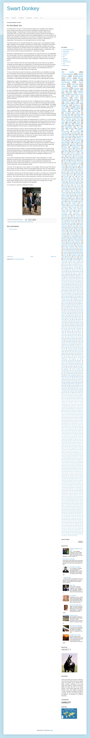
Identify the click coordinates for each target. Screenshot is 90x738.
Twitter (36, 18)
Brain (69, 398)
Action (71, 303)
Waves (81, 302)
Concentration (78, 328)
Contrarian (63, 271)
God (73, 480)
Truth (78, 127)
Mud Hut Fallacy (80, 423)
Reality (68, 229)
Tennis (62, 321)
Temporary (65, 347)
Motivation (74, 159)
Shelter (62, 519)
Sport (69, 123)
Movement (72, 264)
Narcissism (80, 499)
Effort (80, 329)
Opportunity (78, 315)
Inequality (78, 173)
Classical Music (79, 455)
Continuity (63, 402)
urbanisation (71, 267)
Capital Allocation (65, 326)
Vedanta (68, 440)
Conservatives (64, 239)
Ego (79, 176)
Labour (69, 164)
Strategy (80, 522)
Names (64, 424)
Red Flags (65, 510)
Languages (68, 113)
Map (81, 420)
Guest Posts (65, 53)
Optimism (76, 426)
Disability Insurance (73, 405)
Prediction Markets (70, 507)
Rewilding (81, 285)
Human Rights (68, 208)
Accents (72, 443)
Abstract (73, 322)
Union (81, 529)
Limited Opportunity (71, 337)
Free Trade (72, 411)
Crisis (81, 404)
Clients (62, 456)
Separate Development (72, 518)
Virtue (70, 532)
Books (69, 78)
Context (71, 233)
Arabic (82, 445)
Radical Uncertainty (65, 429)
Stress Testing (64, 523)
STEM (74, 299)
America (68, 323)
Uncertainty (75, 259)
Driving (80, 407)
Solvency (80, 385)
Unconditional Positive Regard (67, 529)
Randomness (75, 169)
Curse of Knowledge (78, 461)
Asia (62, 159)
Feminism (81, 197)
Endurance (74, 111)
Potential (67, 341)
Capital (78, 113)
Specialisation (66, 265)
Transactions (67, 259)
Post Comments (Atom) (18, 259)
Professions (65, 380)
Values (64, 267)
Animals (71, 445)
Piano (77, 339)
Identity (68, 96)
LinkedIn (13, 18)
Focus (68, 216)
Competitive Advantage (66, 214)
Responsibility (74, 285)
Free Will (66, 255)
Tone (64, 528)
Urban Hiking (73, 531)
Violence (74, 275)
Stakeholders (64, 386)
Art (41, 18)
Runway (67, 513)
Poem (81, 506)
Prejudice (63, 154)
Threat (82, 526)
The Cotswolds (68, 526)
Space (66, 137)
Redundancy (79, 297)
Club (64, 328)
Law (74, 488)
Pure (68, 509)
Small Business (80, 300)
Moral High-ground (75, 497)
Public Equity (79, 427)
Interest (71, 175)
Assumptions (63, 395)
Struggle (76, 523)
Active (73, 351)
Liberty (62, 491)
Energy (63, 164)
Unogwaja (63, 183)
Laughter (70, 488)
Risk (62, 91)
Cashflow (74, 453)
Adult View (79, 322)
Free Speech (72, 204)
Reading (73, 297)
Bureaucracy (63, 450)
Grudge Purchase (75, 481)
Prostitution (79, 341)
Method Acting (64, 496)
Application (77, 445)
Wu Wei (66, 160)
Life (66, 372)
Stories (76, 97)
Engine (75, 86)
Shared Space (79, 245)
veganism (77, 442)
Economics (76, 131)
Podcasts (76, 506)
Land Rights (80, 418)
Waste (80, 440)
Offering (81, 159)
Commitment (64, 213)
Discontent (81, 405)
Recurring (81, 509)
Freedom (63, 192)
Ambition (80, 394)
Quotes (81, 256)
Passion (66, 218)
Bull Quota (73, 207)
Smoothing (76, 519)
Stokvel (75, 386)
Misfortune (71, 496)
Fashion (68, 471)
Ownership (73, 181)
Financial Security (75, 140)
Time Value (74, 439)
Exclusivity (81, 408)
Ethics (74, 197)
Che (67, 455)
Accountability (66, 303)
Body (68, 268)
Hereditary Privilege (76, 255)
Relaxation (65, 60)
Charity (78, 148)
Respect (70, 157)
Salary (68, 287)
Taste (81, 525)
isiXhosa (71, 232)
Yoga (81, 100)
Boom (67, 449)
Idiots (82, 367)
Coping (78, 458)
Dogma (71, 407)
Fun (70, 310)
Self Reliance (68, 300)
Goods (69, 366)
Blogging (63, 144)
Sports (67, 436)
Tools (67, 321)
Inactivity (69, 484)
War (82, 111)
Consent (79, 195)
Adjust (74, 277)
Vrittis (73, 440)
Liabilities (80, 490)
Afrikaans (66, 253)
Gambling (69, 332)
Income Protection (76, 369)
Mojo (74, 421)
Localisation (73, 133)
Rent (75, 382)
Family (68, 169)
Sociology (81, 519)
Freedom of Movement (75, 240)
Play (82, 504)
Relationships (66, 65)
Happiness (76, 89)
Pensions (67, 339)
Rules (79, 221)
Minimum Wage (64, 315)
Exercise (65, 55)
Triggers (79, 528)
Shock (68, 433)
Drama (76, 407)
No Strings (80, 500)
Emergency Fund (72, 307)
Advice (66, 202)
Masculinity (79, 294)
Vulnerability (79, 532)
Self (79, 134)
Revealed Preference (66, 299)
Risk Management (73, 210)
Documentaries (64, 293)
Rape (71, 509)
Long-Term (73, 144)
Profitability (73, 341)
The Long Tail (79, 437)
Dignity (72, 465)
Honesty (78, 179)
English (62, 331)
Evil (64, 309)
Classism (70, 269)
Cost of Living (70, 404)
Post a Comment (13, 229)
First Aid (68, 474)
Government (64, 217)
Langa (66, 488)
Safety (81, 274)
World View (73, 218)
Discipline (63, 234)
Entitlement (69, 331)
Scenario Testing (68, 344)
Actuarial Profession (69, 246)
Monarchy (78, 227)
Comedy (63, 357)
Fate (72, 410)
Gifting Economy (65, 294)
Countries (65, 88)
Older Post (53, 256)
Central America (79, 326)
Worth (68, 351)
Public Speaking (66, 297)
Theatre (69, 275)
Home (7, 18)
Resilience (64, 111)
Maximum (79, 373)
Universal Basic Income (68, 49)
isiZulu (81, 392)
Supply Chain (78, 388)
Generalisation (71, 412)
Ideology (77, 367)
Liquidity (68, 313)
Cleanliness (68, 356)
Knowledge (76, 110)
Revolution (69, 318)
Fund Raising (69, 477)
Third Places (72, 347)
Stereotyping (75, 522)
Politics (74, 100)
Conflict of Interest (78, 401)
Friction (80, 271)
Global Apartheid (73, 249)
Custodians (64, 150)
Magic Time (72, 585)
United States (70, 288)
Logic (82, 372)
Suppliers (68, 525)
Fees (67, 472)
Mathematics (72, 373)
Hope (72, 367)
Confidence (72, 172)
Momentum (63, 296)
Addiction (63, 445)
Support (81, 258)
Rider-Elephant (79, 175)
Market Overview (79, 493)
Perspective (80, 236)
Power (68, 316)
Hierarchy (71, 173)
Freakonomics (65, 411)
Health (71, 217)
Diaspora (67, 465)
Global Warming (70, 414)
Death (66, 464)
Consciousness (72, 248)
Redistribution (70, 510)
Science (63, 230)
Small (74, 319)
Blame (62, 449)
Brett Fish (80, 398)
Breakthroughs (73, 449)
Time (63, 86)
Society (76, 345)
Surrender (79, 436)
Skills (62, 123)
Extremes (63, 364)
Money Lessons (80, 421)
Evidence (72, 469)
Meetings (74, 494)
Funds (75, 477)
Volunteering (70, 350)
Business (77, 123)
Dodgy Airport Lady (79, 306)
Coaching (67, 456)
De (61, 464)
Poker (75, 256)
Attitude (69, 395)
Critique (81, 459)
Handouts (72, 415)
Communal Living (77, 269)
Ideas (62, 122)
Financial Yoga (20, 221)
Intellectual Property (65, 312)
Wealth (69, 170)
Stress (76, 188)
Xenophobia (80, 201)
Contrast (63, 458)
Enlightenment (75, 468)
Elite (70, 408)
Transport (69, 528)
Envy (81, 468)
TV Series (73, 265)
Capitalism (80, 91)
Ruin (64, 287)
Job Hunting (78, 272)
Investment (64, 97)
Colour (72, 456)
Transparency (80, 265)
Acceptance (73, 178)
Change (68, 159)
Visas (74, 532)
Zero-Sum (67, 535)
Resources (79, 316)
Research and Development (67, 342)
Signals (65, 237)
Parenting (66, 198)
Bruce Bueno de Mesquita (69, 559)
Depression (68, 329)
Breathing (65, 58)
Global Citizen (66, 51)
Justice (77, 312)
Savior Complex (64, 515)
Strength (74, 252)
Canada (73, 450)
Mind (71, 421)
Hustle (69, 483)
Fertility (74, 364)
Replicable (79, 382)
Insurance (63, 175)
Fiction (76, 309)
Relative (68, 285)
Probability (63, 509)
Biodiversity (74, 325)
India (68, 334)
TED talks (70, 116)
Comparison (74, 202)
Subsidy (62, 525)
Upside (68, 531)
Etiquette (67, 469)
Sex (64, 385)
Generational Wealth (65, 478)
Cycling (62, 405)
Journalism (68, 487)
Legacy (62, 490)
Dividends (79, 360)
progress (76, 99)
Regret (76, 510)
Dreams (64, 307)
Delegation (74, 358)
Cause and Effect (74, 268)
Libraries (67, 491)
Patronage (81, 503)
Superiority (73, 436)
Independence (64, 181)
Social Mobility (79, 433)
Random (66, 145)
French (77, 411)
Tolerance (79, 347)
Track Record (80, 439)
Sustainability (68, 127)
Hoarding (73, 294)
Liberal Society (79, 217)
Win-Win (68, 322)
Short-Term (69, 319)
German (77, 412)
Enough (81, 178)
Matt (62, 494)
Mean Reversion (68, 375)
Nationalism (69, 92)
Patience (76, 274)
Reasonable (79, 429)
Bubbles (78, 211)
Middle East (70, 227)
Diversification (65, 407)
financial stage (73, 535)
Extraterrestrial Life (79, 469)
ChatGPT (63, 455)
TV (67, 437)
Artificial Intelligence (78, 170)
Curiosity (71, 306)
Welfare (63, 351)
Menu (67, 421)
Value (63, 128)
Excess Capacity (73, 293)
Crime (76, 404)
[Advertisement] (32, 243)
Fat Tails (69, 364)
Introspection (70, 418)
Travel (70, 106)
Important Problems (75, 153)
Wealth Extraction (64, 442)
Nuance (78, 502)
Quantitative (70, 243)
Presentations (64, 207)
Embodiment (64, 186)
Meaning (79, 186)
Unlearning (78, 163)
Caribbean (79, 277)
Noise (70, 139)
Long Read (65, 373)
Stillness (71, 237)
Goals (79, 234)
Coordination (73, 458)
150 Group (77, 185)
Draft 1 (75, 329)
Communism (76, 213)
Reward (70, 430)
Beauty (68, 325)
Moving (81, 497)
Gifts (64, 366)
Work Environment (66, 136)
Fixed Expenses (73, 262)
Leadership (63, 274)
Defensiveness (64, 358)
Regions (63, 285)
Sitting (71, 519)
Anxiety (76, 303)
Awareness (80, 446)
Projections (79, 380)
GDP (81, 411)
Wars (77, 440)
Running (66, 176)
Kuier (62, 372)
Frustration (63, 477)
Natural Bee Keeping (67, 376)
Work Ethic (76, 392)
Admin (67, 445)
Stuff (81, 523)
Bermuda (81, 353)
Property (73, 251)
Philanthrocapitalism (71, 284)
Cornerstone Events (72, 402)
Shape (80, 518)
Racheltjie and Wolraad (75, 567)
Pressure (68, 427)
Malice (73, 493)
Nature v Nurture (64, 500)
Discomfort (67, 191)
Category (69, 354)
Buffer (70, 91)
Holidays (75, 310)
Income (80, 310)
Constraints (78, 214)
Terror (62, 526)
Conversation (13, 221)
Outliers (69, 256)
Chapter (74, 354)
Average (69, 353)
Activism (70, 394)
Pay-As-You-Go (65, 504)
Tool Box (63, 348)
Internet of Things (74, 485)
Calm (70, 304)
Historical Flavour (74, 615)
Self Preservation (64, 516)
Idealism (73, 483)
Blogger (51, 730)
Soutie (73, 150)
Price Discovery (65, 108)
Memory (81, 160)
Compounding (79, 136)
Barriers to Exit (77, 164)
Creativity (77, 106)
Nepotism (74, 500)
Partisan (70, 503)
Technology (77, 108)
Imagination (79, 483)
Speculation (79, 434)
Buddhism (80, 449)
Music (62, 229)
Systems (72, 302)
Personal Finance (66, 148)
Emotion (72, 186)
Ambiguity (71, 195)
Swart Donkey (23, 8)
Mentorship (79, 281)
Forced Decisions (68, 179)
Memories (72, 281)
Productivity (67, 185)
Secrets (75, 344)
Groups (62, 272)
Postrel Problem (65, 194)
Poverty (63, 106)
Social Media (78, 157)
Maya (62, 375)
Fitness (73, 474)
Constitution (70, 261)
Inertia (62, 201)
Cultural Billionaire (73, 220)
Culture (66, 151)
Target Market (72, 437)
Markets (70, 242)
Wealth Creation (78, 350)
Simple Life (73, 433)
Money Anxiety (70, 221)
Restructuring (68, 512)
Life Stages (74, 491)
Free (80, 331)
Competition (65, 291)
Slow (67, 385)
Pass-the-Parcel (75, 296)
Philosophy (64, 100)
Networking (70, 274)
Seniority (79, 516)
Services (81, 383)
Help (74, 332)
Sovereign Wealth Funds (67, 223)
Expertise (64, 410)
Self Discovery (72, 515)
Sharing (70, 230)
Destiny (62, 465)
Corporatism (65, 306)
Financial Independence (78, 410)
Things (78, 526)
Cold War (63, 220)
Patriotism (80, 183)
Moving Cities (65, 499)
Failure (62, 262)
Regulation (63, 382)
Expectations (72, 183)
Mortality (64, 423)
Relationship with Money (67, 245)
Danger (80, 462)
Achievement (65, 394)
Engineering (68, 468)
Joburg (62, 487)
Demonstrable (72, 464)
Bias (65, 172)
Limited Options (72, 372)
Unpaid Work (72, 391)
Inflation (79, 334)
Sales (74, 318)
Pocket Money (70, 506)
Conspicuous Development (77, 253)
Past (81, 426)
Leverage (75, 490)
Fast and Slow (75, 471)
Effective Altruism (64, 408)
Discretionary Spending (76, 291)
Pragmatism (63, 379)
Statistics (80, 319)
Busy (79, 218)
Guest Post (64, 89)
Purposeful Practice (76, 194)
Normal (70, 502)
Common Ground (78, 456)
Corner (64, 459)
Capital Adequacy (74, 399)
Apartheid (67, 103)
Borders (68, 290)
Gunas (64, 483)
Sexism (64, 275)
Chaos (81, 268)
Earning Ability (72, 234)
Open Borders (75, 283)
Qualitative (80, 251)
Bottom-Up (65, 304)
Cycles (68, 462)
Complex (80, 150)
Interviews (72, 370)
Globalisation (65, 99)
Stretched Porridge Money (76, 605)
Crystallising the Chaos (75, 635)
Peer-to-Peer (72, 504)
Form (64, 475)
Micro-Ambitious (65, 142)
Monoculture (63, 497)
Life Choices (64, 281)
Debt (73, 176)
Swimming (63, 437)
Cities (73, 134)
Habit (76, 167)
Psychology (77, 114)
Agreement (80, 189)
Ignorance (73, 226)
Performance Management (74, 205)
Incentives (26, 221)
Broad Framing (67, 577)
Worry (80, 288)
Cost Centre (78, 357)
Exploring (79, 363)
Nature (68, 283)
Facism (64, 471)
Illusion (67, 417)
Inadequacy (66, 369)
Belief (82, 395)
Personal (63, 284)
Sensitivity (63, 518)
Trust (67, 130)
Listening (63, 133)
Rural (72, 513)
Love (62, 236)
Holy (69, 367)
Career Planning (66, 120)
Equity (69, 280)
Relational (70, 382)
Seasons (79, 299)
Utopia (76, 288)
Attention (63, 353)
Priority (80, 507)
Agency (63, 323)
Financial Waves (77, 199)
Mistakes (63, 283)
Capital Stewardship (73, 452)
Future (62, 332)
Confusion (63, 278)
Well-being (71, 442)
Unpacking (63, 531)
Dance (62, 199)
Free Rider (80, 475)
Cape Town (79, 450)
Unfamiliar (76, 529)
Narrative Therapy (71, 201)
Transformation (64, 389)
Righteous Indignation (77, 430)
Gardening (80, 477)
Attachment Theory (72, 446)
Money (80, 78)
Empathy (70, 167)
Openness (63, 426)
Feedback (80, 128)
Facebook (21, 18)
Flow (64, 63)
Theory (73, 526)
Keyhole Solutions (74, 487)
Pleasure (64, 506)
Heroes (79, 332)
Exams (65, 249)
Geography (73, 478)
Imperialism (64, 125)
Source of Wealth (72, 434)
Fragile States (69, 475)
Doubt (62, 216)
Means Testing (68, 494)
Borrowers (65, 398)
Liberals (81, 249)
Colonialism (76, 88)
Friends (81, 207)
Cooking (67, 458)
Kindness (81, 262)
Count (62, 329)
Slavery (70, 188)
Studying (75, 258)
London (79, 337)
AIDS (68, 443)
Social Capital (73, 385)
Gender (73, 280)
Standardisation (64, 522)
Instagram (29, 18)
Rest (63, 512)
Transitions (75, 348)
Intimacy (64, 418)
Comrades (63, 233)
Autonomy (73, 198)
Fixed (77, 474)
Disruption (72, 360)
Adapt (77, 267)
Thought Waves (64, 439)
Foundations (77, 191)
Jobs (73, 312)
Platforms (78, 504)
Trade (78, 122)
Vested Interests (64, 532)
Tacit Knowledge (79, 156)
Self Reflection (73, 516)
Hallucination (70, 272)
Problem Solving (72, 154)
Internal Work (64, 335)
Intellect (80, 484)
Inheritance (72, 417)
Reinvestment (64, 178)
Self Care (81, 344)
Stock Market (66, 302)
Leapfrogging (79, 488)
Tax (76, 223)
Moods (69, 497)
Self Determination (74, 383)
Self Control (66, 252)
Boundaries (74, 290)
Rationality (78, 243)
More (75, 338)
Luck (77, 420)
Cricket (77, 459)
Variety (64, 440)
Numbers (72, 315)
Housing (63, 334)
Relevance (81, 510)
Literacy (62, 493)
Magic (72, 313)
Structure (70, 523)
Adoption (75, 394)
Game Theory (64, 412)
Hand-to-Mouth (69, 163)
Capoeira (72, 326)
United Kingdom (70, 102)
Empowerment (76, 147)
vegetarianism (72, 189)
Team (77, 302)
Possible (79, 377)
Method (80, 494)
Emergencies (70, 271)
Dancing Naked (74, 462)
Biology (80, 325)
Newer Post (10, 256)
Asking (81, 151)
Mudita (70, 499)
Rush (75, 513)
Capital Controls (64, 452)
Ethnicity (63, 469)
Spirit (62, 436)
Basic (62, 163)
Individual (74, 334)
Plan (65, 157)
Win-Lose (70, 392)
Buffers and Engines (65, 399)
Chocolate (72, 455)
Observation (65, 503)
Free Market (80, 364)
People (72, 339)
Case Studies (68, 453)
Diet (64, 56)
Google (74, 366)
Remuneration (64, 430)
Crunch (71, 461)
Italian (80, 485)
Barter (78, 395)
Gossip (80, 414)
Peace (81, 296)
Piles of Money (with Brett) (76, 625)
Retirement (64, 195)
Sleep (73, 300)
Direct (76, 465)
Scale (73, 229)
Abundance (78, 232)
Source (73, 287)
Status (70, 522)
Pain (81, 283)
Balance (81, 303)
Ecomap (62, 468)
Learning (75, 84)
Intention (63, 485)
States (78, 287)
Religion (63, 110)
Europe (81, 125)
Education (77, 120)
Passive (63, 377)
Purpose (63, 243)
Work (81, 102)
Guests (81, 481)
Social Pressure (64, 434)
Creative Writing (65, 197)
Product (73, 427)
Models (75, 375)
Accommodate (68, 277)
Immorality (63, 484)
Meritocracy (30, 221)
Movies (81, 144)
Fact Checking (70, 309)
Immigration (64, 105)
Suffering (71, 388)
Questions (66, 161)
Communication (67, 74)
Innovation (74, 484)
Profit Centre (72, 380)
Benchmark (75, 353)
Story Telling (67, 258)
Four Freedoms (77, 216)
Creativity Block (78, 278)
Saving (67, 383)
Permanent (69, 377)
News (69, 296)
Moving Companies (71, 423)
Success (74, 151)
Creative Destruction (73, 166)
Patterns (63, 316)
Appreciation (74, 323)
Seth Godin (65, 345)
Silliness (67, 519)
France (74, 475)
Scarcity (79, 229)
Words (78, 534)
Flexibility (63, 173)
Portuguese (63, 507)
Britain (64, 354)
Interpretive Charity (73, 335)
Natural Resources (71, 424)
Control (78, 233)
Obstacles (79, 424)
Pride (77, 507)
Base (79, 198)
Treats (74, 528)
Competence (70, 328)
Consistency (70, 278)
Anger (70, 211)
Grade (62, 481)
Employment (70, 361)
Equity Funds (75, 408)
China (64, 269)
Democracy (72, 117)
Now (74, 502)
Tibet (70, 439)
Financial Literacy (74, 472)
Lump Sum (68, 493)
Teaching (81, 252)
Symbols (73, 525)
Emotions (73, 125)
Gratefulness (68, 481)
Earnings (63, 361)
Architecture (78, 351)
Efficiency (63, 280)
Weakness (68, 534)
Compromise (69, 401)
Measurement (79, 313)
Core (82, 458)
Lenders (67, 490)
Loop (70, 420)
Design (67, 405)
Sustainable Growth (76, 161)
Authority (74, 395)
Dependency (79, 464)
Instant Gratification (79, 417)
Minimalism (69, 338)
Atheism (63, 325)
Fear (67, 262)
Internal (67, 485)
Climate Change (77, 356)
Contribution (70, 357)
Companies (80, 290)
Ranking (73, 316)
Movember (81, 375)
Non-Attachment (64, 502)
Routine (76, 342)
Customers (63, 462)
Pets (75, 377)
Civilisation (78, 237)
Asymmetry (65, 446)
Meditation (78, 192)
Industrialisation (64, 370)
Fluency (81, 474)
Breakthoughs (74, 398)
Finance (69, 199)
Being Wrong (76, 145)
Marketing (70, 192)
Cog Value (81, 304)
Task (77, 525)
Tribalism (72, 389)
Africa (63, 116)
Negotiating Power (78, 376)
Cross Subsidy (65, 461)
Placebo (62, 427)
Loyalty (74, 420)
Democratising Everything (77, 239)
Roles (62, 383)
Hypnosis (79, 280)
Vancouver (80, 531)
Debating (74, 224)
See (62, 300)
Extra (69, 410)
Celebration (79, 453)
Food (67, 310)
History (77, 96)
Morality (63, 188)
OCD (82, 502)
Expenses (72, 363)
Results (73, 512)
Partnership (75, 503)
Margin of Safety (71, 236)
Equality (65, 240)
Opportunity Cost (70, 426)
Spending (78, 230)
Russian (80, 513)
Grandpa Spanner (64, 415)
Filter (76, 271)
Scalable (79, 318)
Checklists (63, 401)
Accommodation (79, 443)
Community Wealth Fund (72, 119)
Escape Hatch (64, 363)
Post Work (79, 284)
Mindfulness (78, 242)
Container (77, 103)
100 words (67, 72)
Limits (78, 372)
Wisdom (73, 534)
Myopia (74, 499)
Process (66, 251)
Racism (71, 122)
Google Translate (78, 480)
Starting (70, 386)
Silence (71, 345)
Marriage (63, 421)
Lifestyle (79, 491)
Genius (80, 293)
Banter (62, 290)
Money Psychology (78, 496)
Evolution (81, 248)
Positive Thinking (67, 62)
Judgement (79, 370)
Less (71, 490)
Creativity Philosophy (71, 459)
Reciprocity (76, 509)
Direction (80, 465)
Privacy (70, 379)
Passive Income (79, 264)
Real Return (73, 429)
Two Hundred (73, 595)
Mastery (63, 338)
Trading (69, 348)
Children (75, 304)
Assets (80, 323)
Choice (63, 166)
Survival (81, 345)
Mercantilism (65, 264)
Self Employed (79, 515)
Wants (62, 534)
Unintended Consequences (74, 182)
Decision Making (72, 80)
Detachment (73, 160)
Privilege (80, 117)
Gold (76, 414)
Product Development (78, 379)
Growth (63, 242)
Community (65, 82)
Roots (78, 512)
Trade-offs (63, 232)
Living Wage (65, 420)
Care (81, 399)
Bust (69, 450)
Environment (80, 307)
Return (62, 318)
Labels (75, 418)
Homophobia (79, 415)
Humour (62, 417)
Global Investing (67, 480)
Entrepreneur (78, 361)
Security (63, 319)
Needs (70, 500)
